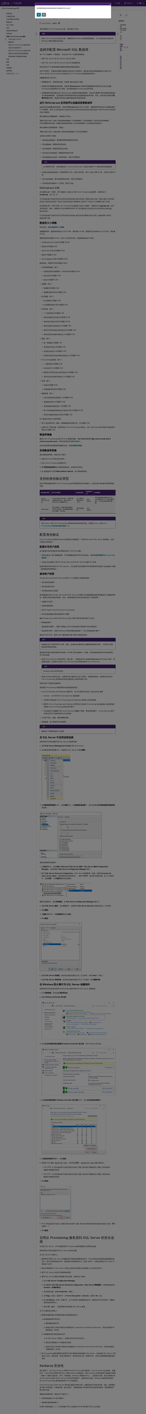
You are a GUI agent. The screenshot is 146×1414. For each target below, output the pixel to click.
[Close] (110, 4)
